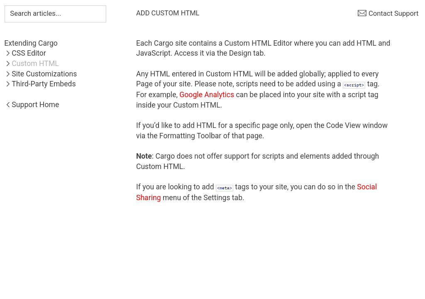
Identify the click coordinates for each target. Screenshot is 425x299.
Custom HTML (35, 63)
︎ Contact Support (388, 13)
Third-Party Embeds (44, 84)
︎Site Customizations (40, 74)
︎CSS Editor (25, 53)
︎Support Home (31, 104)
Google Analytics (206, 95)
